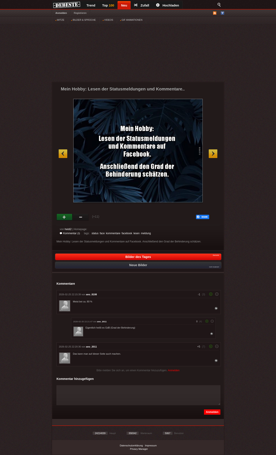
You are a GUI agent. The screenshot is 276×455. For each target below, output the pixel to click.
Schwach (81, 217)
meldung (146, 233)
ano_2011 (102, 321)
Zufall (141, 5)
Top (108, 5)
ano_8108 (91, 294)
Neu (124, 5)
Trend (90, 5)
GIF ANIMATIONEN (131, 20)
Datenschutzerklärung (131, 445)
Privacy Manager (139, 449)
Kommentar (70, 233)
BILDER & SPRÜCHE (83, 20)
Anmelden (61, 13)
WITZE (59, 20)
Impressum (151, 445)
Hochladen (167, 5)
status (95, 233)
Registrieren (80, 13)
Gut (64, 217)
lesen (136, 233)
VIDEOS (108, 20)
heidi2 (68, 229)
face (102, 233)
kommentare (113, 233)
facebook (127, 233)
